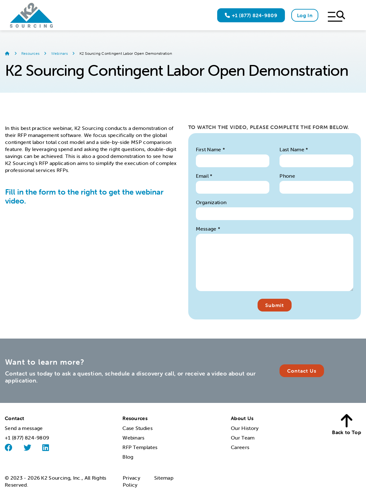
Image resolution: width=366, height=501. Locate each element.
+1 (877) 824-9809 (251, 15)
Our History (245, 428)
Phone (287, 176)
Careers (240, 447)
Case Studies (137, 428)
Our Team (243, 437)
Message (208, 228)
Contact (14, 418)
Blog (127, 457)
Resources (30, 53)
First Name (210, 149)
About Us (242, 418)
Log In (305, 15)
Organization (211, 202)
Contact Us (301, 371)
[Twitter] (27, 447)
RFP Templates (139, 447)
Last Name (294, 149)
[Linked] (45, 447)
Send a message (24, 428)
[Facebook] (8, 448)
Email (204, 176)
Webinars (60, 53)
